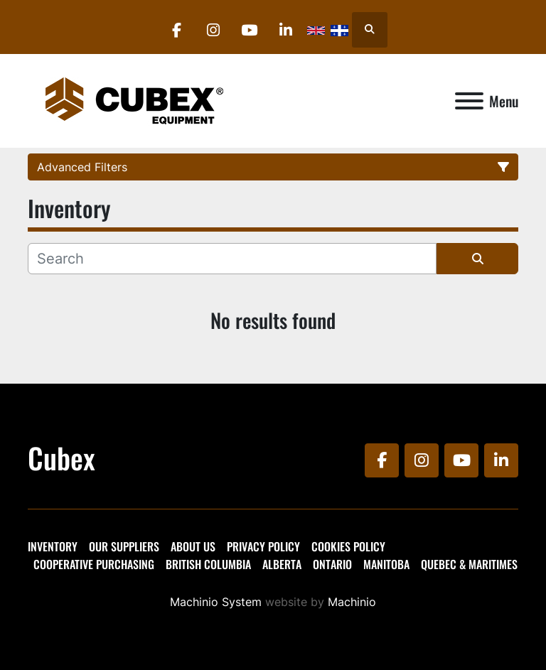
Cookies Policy (348, 546)
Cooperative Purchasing (93, 564)
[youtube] (249, 30)
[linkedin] (286, 30)
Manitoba (386, 564)
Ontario (332, 564)
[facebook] (177, 30)
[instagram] (213, 30)
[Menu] (469, 100)
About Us (193, 546)
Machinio (352, 602)
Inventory (52, 546)
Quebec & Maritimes (469, 564)
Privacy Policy (263, 546)
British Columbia (208, 564)
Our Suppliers (124, 546)
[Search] (232, 258)
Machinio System (216, 602)
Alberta (281, 564)
